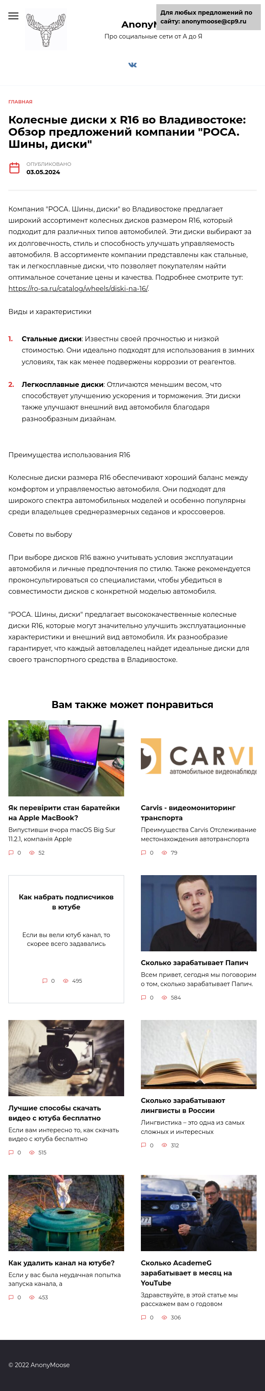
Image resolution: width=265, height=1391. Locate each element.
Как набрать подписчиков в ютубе (66, 902)
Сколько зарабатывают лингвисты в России (183, 1106)
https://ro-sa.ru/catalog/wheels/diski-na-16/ (78, 289)
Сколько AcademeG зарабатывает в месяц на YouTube (186, 1273)
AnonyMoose (154, 24)
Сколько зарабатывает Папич (194, 963)
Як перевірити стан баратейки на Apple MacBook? (64, 813)
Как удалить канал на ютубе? (61, 1263)
